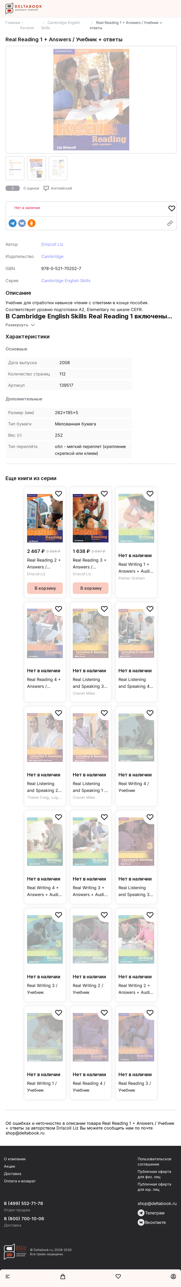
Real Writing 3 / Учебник (42, 989)
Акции (9, 1166)
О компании (14, 1159)
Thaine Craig (38, 797)
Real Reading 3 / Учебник (134, 1087)
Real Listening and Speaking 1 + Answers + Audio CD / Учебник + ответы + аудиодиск (90, 787)
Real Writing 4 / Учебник (133, 787)
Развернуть (17, 325)
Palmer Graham (131, 578)
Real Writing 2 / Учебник (88, 989)
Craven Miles (84, 693)
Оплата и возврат (20, 1181)
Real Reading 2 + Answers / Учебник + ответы (44, 563)
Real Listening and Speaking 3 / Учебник (135, 891)
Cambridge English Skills (65, 280)
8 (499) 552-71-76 (23, 1203)
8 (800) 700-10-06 (24, 1218)
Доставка (12, 1173)
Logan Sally (61, 797)
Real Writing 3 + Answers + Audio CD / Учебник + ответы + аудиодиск (90, 891)
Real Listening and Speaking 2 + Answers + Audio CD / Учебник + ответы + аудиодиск (44, 787)
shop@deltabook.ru (157, 1203)
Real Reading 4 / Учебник (89, 1087)
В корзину (45, 588)
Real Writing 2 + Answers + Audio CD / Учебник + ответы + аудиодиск (135, 989)
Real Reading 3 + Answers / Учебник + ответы (90, 563)
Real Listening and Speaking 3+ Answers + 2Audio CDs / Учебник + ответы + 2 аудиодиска (90, 683)
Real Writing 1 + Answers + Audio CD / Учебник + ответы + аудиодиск (135, 568)
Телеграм (151, 1212)
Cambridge (52, 256)
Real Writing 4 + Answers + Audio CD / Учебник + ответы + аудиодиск (44, 891)
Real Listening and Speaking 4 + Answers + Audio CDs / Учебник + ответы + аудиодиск (136, 683)
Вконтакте (152, 1222)
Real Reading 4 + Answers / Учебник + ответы (44, 683)
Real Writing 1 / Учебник (42, 1087)
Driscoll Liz (52, 244)
